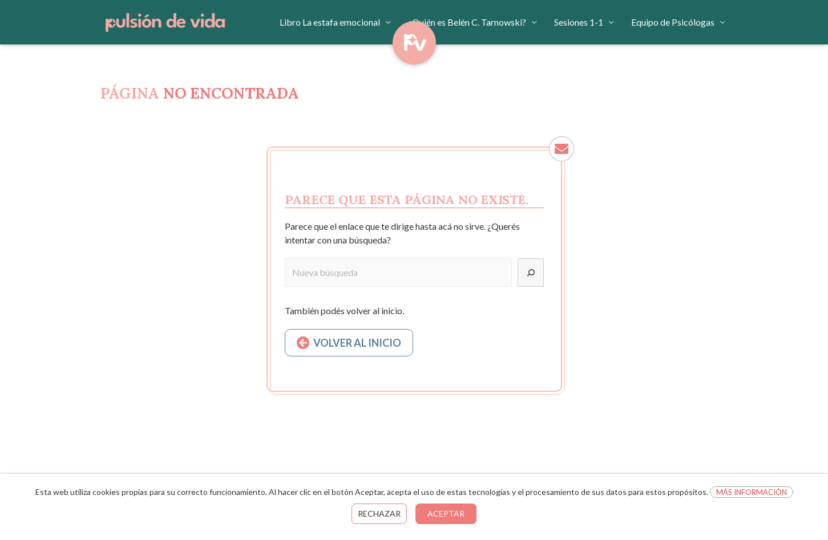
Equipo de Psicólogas (672, 22)
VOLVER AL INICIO (357, 342)
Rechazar (379, 513)
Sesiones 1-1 (578, 22)
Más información (751, 492)
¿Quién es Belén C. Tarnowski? (467, 22)
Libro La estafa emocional (330, 22)
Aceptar (446, 513)
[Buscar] (531, 272)
